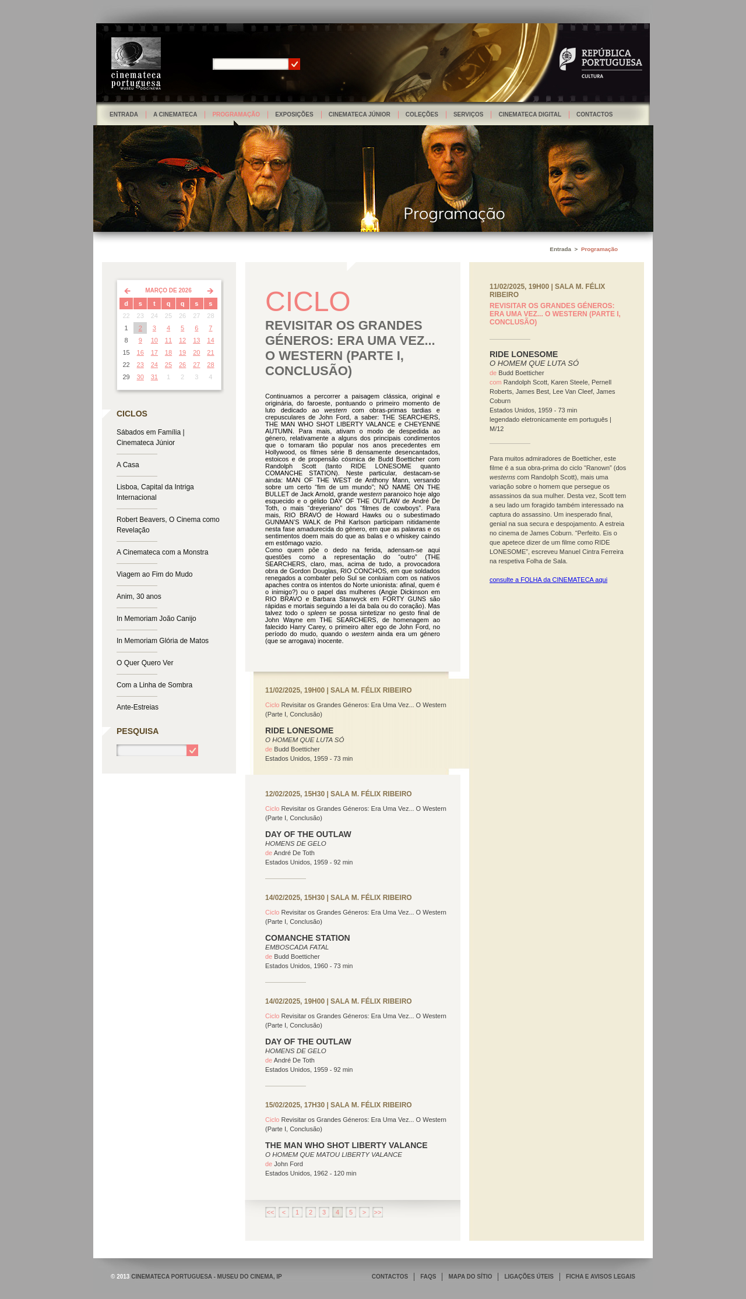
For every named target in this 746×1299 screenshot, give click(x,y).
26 (182, 364)
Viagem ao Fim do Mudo (155, 574)
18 (168, 352)
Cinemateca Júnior (359, 114)
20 (196, 352)
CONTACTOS (390, 1276)
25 (168, 364)
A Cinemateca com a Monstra (162, 552)
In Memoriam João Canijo (156, 619)
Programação (236, 114)
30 (140, 376)
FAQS (428, 1276)
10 (154, 340)
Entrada (124, 114)
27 (196, 364)
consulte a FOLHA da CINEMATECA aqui (548, 579)
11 (168, 340)
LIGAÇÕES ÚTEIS (528, 1276)
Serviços (468, 114)
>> (378, 1212)
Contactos (594, 114)
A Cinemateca (175, 114)
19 (182, 352)
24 (154, 364)
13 (196, 340)
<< (271, 1212)
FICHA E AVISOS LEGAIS (600, 1276)
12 (182, 340)
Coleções (422, 114)
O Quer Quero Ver (145, 663)
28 (210, 364)
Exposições (294, 114)
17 (154, 352)
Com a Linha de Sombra (154, 685)
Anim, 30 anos (139, 596)
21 (210, 352)
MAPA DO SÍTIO (470, 1276)
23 (140, 364)
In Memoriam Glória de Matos (163, 641)
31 (154, 376)
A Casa (128, 465)
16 (140, 352)
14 (210, 340)
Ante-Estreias (138, 707)
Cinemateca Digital (529, 114)
